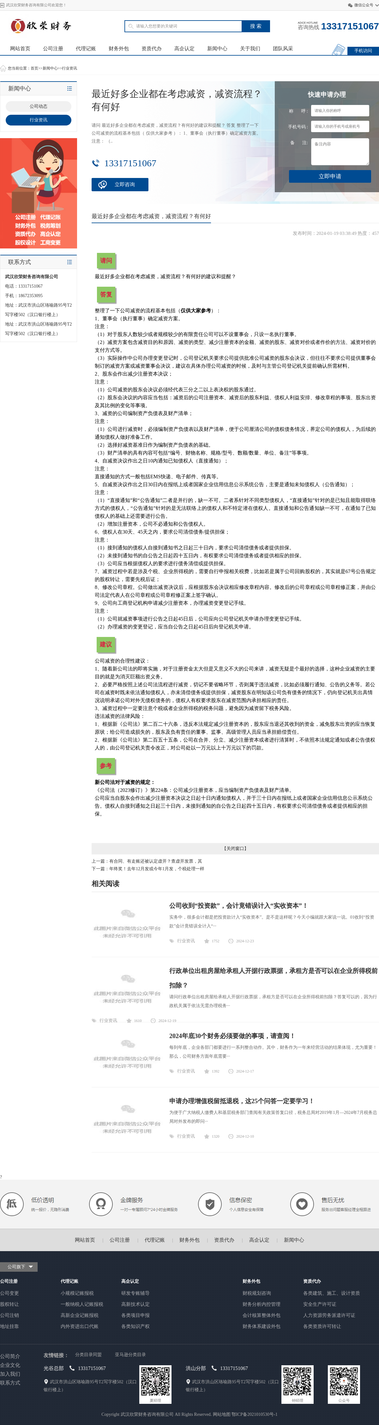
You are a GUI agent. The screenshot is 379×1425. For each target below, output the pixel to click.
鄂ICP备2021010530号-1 (254, 1414)
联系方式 (10, 1382)
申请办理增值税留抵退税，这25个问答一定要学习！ (242, 1101)
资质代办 (151, 48)
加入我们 (10, 1374)
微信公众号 (363, 5)
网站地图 (222, 1414)
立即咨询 (125, 184)
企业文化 (10, 1365)
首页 (34, 68)
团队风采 (283, 48)
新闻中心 (217, 48)
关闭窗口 (235, 848)
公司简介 (10, 1356)
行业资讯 (69, 68)
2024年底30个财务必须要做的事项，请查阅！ (232, 1035)
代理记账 (86, 48)
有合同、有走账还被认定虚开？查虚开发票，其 (155, 861)
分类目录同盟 (88, 1354)
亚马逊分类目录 (130, 1354)
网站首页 (20, 48)
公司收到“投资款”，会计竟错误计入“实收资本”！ (238, 905)
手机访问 (363, 50)
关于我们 (250, 48)
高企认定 (184, 48)
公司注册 (53, 48)
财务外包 (119, 48)
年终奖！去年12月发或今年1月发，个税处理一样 (156, 868)
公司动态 (38, 106)
